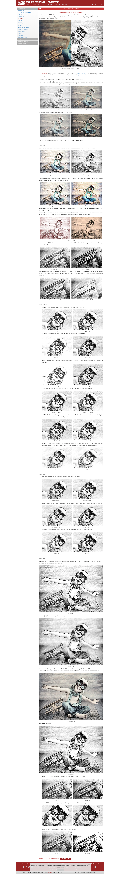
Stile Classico (21, 14)
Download (36, 5)
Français (28, 872)
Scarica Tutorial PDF (23, 44)
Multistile (20, 20)
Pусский (60, 872)
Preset (19, 33)
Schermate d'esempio (23, 41)
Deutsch (34, 872)
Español (39, 872)
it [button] (101, 4)
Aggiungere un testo (23, 29)
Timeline (20, 22)
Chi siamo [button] (64, 5)
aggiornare (80, 75)
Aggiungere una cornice (23, 28)
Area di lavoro (21, 11)
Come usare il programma (24, 12)
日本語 (55, 872)
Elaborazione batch (22, 37)
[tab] (27, 9)
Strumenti (20, 24)
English (23, 872)
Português (44, 872)
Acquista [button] (43, 5)
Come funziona (21, 8)
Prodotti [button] (28, 5)
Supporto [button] (57, 5)
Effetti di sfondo (21, 26)
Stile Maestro (21, 18)
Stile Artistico (21, 16)
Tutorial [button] (50, 5)
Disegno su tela (21, 31)
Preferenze (20, 35)
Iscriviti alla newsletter (94, 865)
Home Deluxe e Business (79, 73)
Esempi (19, 39)
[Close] (89, 865)
